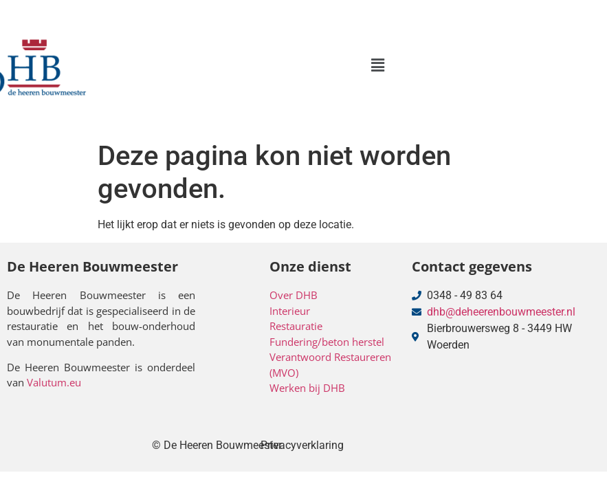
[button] (377, 65)
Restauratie (295, 326)
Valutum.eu (54, 382)
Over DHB (293, 295)
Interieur (289, 311)
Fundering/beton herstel (326, 342)
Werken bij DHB (307, 388)
